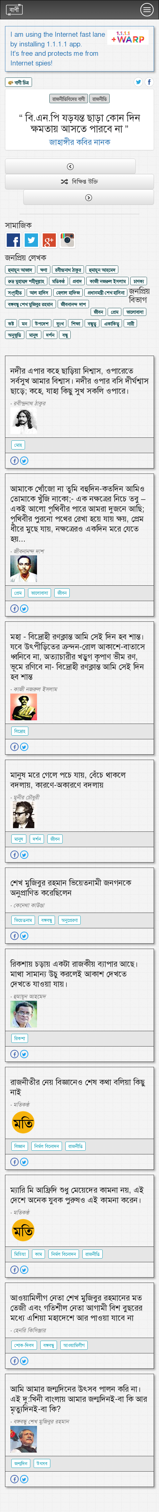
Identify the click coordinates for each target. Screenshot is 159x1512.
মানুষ (33, 335)
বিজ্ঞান (19, 1146)
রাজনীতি (99, 99)
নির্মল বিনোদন (46, 1146)
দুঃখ (59, 324)
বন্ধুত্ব (92, 324)
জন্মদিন (20, 1464)
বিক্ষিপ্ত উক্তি (79, 182)
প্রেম (114, 312)
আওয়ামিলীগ (74, 1345)
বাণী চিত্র (18, 83)
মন (24, 324)
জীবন (98, 312)
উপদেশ (41, 324)
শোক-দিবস (24, 1345)
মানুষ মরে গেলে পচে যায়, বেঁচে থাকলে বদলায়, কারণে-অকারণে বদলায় (68, 780)
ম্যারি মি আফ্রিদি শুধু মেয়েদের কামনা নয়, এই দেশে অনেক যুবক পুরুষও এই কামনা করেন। (77, 1195)
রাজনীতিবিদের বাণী (68, 99)
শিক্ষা (75, 324)
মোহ (18, 445)
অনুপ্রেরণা (69, 920)
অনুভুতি (14, 335)
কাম (38, 1254)
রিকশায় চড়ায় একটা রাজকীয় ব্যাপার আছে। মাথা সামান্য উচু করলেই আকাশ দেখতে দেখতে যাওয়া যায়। (74, 974)
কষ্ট (11, 324)
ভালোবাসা (134, 312)
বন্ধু (65, 335)
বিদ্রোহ (19, 731)
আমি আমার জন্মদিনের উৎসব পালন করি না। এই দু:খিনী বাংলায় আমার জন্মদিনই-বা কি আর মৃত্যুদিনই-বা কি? (78, 1399)
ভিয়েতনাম (23, 920)
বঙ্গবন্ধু (46, 920)
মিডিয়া (20, 1254)
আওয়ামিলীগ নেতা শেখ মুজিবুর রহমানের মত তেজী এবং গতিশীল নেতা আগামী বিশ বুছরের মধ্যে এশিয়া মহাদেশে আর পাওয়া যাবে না (76, 1308)
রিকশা (19, 1038)
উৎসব (42, 1464)
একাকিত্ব (111, 324)
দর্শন (50, 335)
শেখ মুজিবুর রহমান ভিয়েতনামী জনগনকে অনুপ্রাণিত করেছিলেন (70, 888)
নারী (130, 324)
